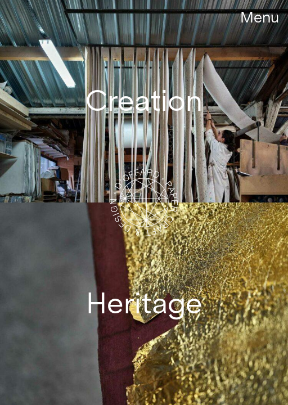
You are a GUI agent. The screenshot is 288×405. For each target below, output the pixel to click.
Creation (144, 100)
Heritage (144, 303)
